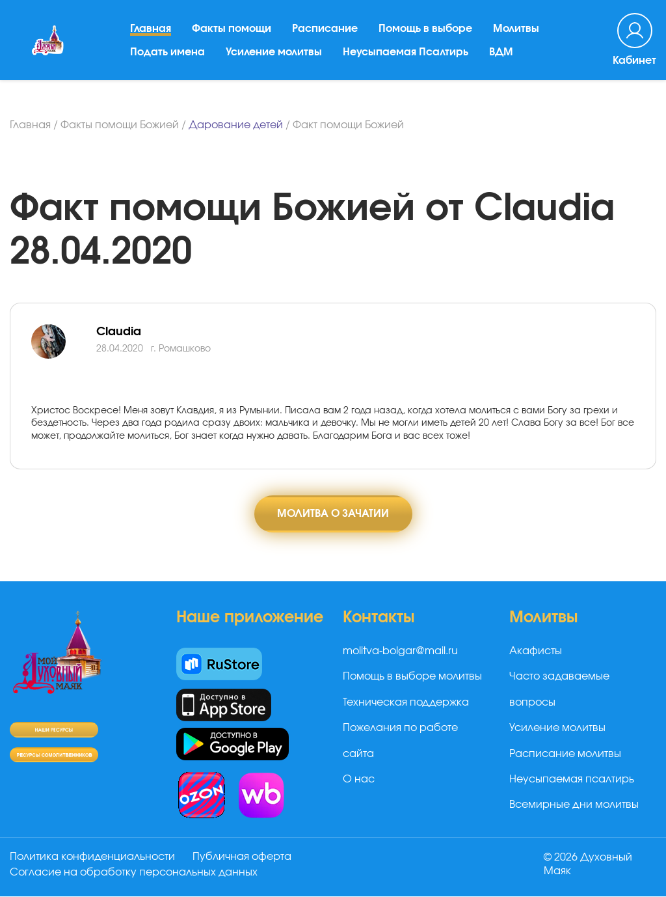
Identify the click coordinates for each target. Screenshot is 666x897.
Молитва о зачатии (333, 513)
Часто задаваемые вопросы (559, 690)
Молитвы (517, 32)
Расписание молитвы (565, 754)
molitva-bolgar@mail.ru (400, 651)
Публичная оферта (242, 857)
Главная (151, 32)
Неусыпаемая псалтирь (571, 779)
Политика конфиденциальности (92, 857)
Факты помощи (232, 32)
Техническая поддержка (406, 702)
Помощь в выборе (426, 32)
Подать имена (168, 55)
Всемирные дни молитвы (574, 805)
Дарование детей (236, 125)
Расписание (325, 32)
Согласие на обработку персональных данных (134, 873)
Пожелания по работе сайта (400, 741)
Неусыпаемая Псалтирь (406, 55)
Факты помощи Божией (119, 125)
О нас (359, 779)
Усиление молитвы (274, 55)
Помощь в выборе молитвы (412, 677)
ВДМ (502, 55)
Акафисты (535, 651)
